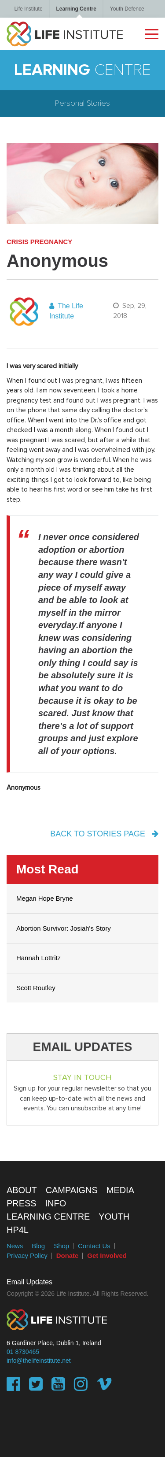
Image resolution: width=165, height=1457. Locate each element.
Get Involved (106, 1255)
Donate (67, 1255)
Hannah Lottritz (38, 957)
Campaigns (72, 1190)
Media (120, 1190)
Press (22, 1203)
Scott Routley (35, 987)
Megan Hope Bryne (44, 898)
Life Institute (28, 9)
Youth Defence (127, 9)
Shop (61, 1246)
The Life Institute (66, 311)
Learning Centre (76, 9)
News (15, 1246)
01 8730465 (23, 1351)
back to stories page (104, 833)
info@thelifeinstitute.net (39, 1360)
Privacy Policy (27, 1255)
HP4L (18, 1230)
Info (55, 1203)
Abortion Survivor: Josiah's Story (63, 928)
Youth (114, 1216)
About (22, 1190)
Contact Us (94, 1246)
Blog (38, 1246)
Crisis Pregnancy (39, 241)
